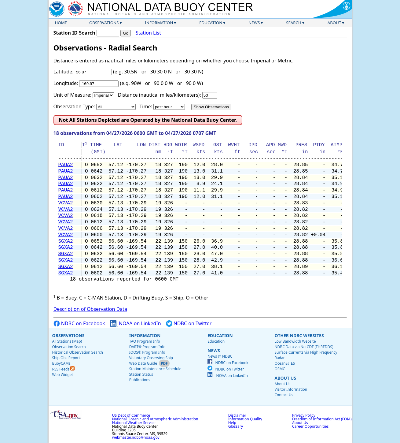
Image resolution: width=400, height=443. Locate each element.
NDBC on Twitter (189, 323)
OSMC (279, 368)
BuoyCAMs (61, 363)
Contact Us (283, 394)
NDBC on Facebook (79, 323)
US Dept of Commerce (131, 415)
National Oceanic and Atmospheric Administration (155, 419)
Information (159, 22)
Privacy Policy (303, 415)
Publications (139, 379)
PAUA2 (65, 165)
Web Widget (62, 374)
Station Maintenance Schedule (155, 368)
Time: (145, 106)
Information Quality (245, 419)
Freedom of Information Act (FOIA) (321, 419)
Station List (148, 33)
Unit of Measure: (72, 94)
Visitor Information (290, 389)
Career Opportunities (310, 426)
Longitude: (65, 83)
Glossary (235, 426)
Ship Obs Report (66, 357)
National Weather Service (134, 422)
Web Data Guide (143, 363)
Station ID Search (74, 32)
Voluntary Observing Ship (151, 357)
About (334, 22)
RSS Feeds (63, 369)
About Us (285, 378)
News (254, 22)
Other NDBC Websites (299, 335)
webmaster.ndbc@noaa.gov (136, 437)
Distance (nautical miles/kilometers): (159, 94)
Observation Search (69, 346)
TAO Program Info (144, 341)
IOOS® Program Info (147, 352)
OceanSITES (284, 363)
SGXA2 (65, 241)
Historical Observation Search (77, 352)
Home (61, 22)
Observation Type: (74, 106)
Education (210, 22)
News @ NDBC (219, 356)
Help (232, 422)
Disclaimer (237, 415)
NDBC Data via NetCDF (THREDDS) (303, 346)
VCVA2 (65, 203)
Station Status (141, 374)
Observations (104, 22)
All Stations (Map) (67, 341)
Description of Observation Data (90, 309)
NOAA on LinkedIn (135, 323)
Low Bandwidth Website (295, 341)
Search (293, 22)
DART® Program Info (147, 346)
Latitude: (63, 71)
